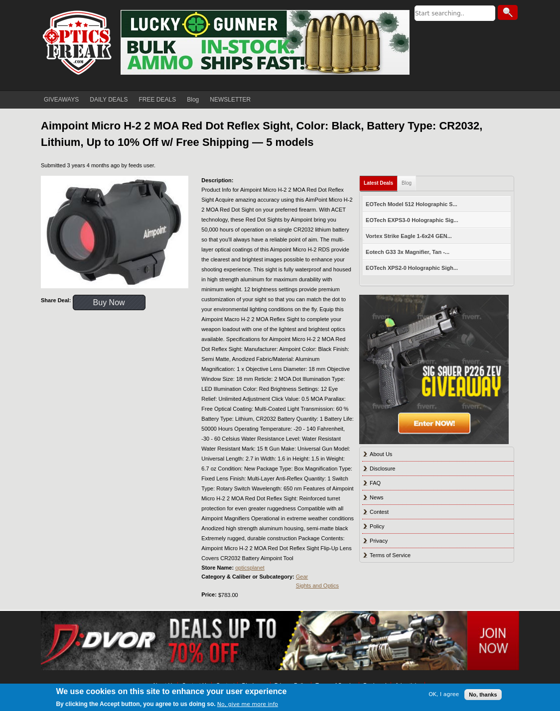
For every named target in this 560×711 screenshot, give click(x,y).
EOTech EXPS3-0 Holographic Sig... (412, 220)
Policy (377, 526)
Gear (302, 577)
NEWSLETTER (230, 99)
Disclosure (382, 469)
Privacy (379, 541)
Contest (379, 512)
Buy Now (109, 302)
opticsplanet (250, 568)
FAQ (375, 483)
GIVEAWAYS (61, 99)
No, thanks (483, 695)
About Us (381, 454)
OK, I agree (443, 694)
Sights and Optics (317, 586)
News (377, 497)
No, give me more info (247, 704)
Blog (193, 99)
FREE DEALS (157, 99)
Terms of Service (390, 555)
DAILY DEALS (109, 99)
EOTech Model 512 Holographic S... (411, 204)
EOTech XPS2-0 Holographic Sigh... (412, 268)
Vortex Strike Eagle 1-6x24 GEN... (409, 236)
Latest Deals (378, 183)
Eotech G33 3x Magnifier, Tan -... (407, 252)
